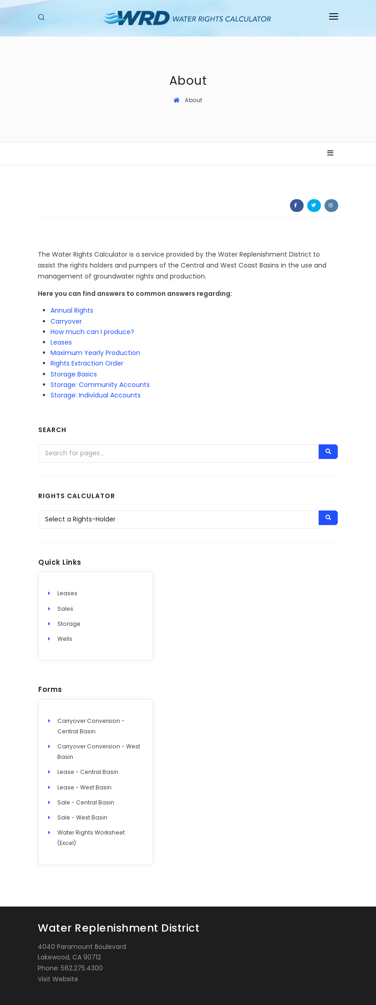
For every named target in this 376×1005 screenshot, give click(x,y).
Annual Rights (72, 310)
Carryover (66, 321)
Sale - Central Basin (85, 802)
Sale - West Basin (82, 817)
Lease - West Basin (84, 787)
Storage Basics (74, 374)
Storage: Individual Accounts (96, 395)
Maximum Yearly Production (95, 352)
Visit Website (58, 979)
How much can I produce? (92, 331)
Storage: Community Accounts (100, 384)
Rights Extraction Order (87, 363)
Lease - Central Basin (87, 772)
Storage (69, 624)
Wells (64, 639)
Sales (65, 609)
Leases (61, 342)
